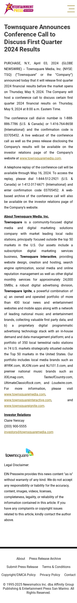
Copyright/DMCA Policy (18, 575)
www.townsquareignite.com (24, 406)
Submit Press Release (22, 567)
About (20, 559)
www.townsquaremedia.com (40, 158)
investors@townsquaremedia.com (28, 432)
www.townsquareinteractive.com (27, 400)
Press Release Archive (45, 559)
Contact (70, 575)
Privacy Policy (50, 575)
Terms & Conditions (56, 567)
